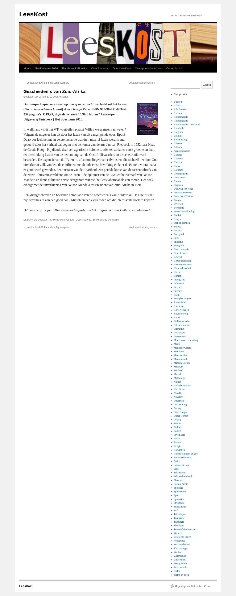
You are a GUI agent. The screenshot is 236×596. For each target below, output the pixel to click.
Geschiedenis (83, 219)
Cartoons (178, 158)
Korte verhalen (181, 309)
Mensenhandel (181, 359)
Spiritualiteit (180, 491)
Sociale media (181, 483)
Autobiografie (181, 116)
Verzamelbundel (182, 544)
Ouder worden (181, 415)
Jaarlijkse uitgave (182, 298)
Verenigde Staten (182, 536)
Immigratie (179, 279)
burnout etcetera (182, 150)
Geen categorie (181, 249)
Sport (176, 495)
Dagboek (178, 185)
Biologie (178, 135)
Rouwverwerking (182, 457)
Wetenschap (180, 555)
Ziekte (177, 571)
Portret (177, 430)
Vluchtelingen (181, 548)
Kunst (177, 317)
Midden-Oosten (182, 362)
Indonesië (179, 283)
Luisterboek (180, 336)
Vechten (178, 533)
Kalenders (179, 306)
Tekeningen (180, 514)
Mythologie (180, 378)
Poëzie (177, 423)
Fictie (176, 238)
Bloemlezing (180, 139)
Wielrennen (180, 559)
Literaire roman (182, 325)
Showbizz (179, 480)
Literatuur (179, 328)
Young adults (180, 563)
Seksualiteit (180, 472)
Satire (177, 461)
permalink (113, 219)
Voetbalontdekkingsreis (143, 82)
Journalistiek (180, 302)
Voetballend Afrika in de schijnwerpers (46, 82)
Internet (178, 287)
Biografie (178, 132)
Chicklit (178, 162)
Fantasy (178, 230)
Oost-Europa (180, 412)
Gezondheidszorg (182, 260)
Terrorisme (179, 518)
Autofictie (179, 128)
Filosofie (178, 241)
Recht (177, 438)
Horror (177, 272)
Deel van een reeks (183, 188)
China (177, 166)
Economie (179, 207)
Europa (177, 226)
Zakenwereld (180, 567)
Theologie (179, 521)
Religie (177, 446)
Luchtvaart (179, 332)
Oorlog (177, 408)
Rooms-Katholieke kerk (186, 453)
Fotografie (179, 245)
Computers (179, 177)
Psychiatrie (179, 434)
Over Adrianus (99, 68)
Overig (177, 419)
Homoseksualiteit (182, 268)
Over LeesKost (122, 68)
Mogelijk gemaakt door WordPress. (192, 586)
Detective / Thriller (183, 196)
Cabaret (178, 154)
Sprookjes (179, 499)
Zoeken (207, 84)
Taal (176, 510)
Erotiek (177, 215)
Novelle (178, 393)
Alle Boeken (58, 219)
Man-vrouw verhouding (186, 340)
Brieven (178, 143)
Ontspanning (180, 404)
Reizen (177, 442)
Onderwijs (179, 400)
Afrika (177, 105)
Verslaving (179, 540)
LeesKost (33, 14)
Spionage (178, 487)
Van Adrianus (174, 68)
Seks (176, 468)
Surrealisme (180, 506)
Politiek (178, 427)
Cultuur (70, 219)
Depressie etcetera (183, 192)
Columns (178, 169)
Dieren (177, 200)
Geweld (178, 256)
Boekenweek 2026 (46, 68)
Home (27, 68)
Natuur (177, 381)
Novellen (178, 396)
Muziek (178, 374)
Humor (177, 275)
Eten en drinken (182, 222)
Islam (176, 294)
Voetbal (177, 552)
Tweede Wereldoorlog (185, 529)
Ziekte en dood (181, 574)
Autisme (178, 113)
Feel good (179, 234)
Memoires (179, 351)
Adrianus (63, 96)
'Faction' (178, 101)
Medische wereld (182, 347)
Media (177, 343)
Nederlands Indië (182, 385)
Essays (177, 219)
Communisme (181, 173)
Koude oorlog (181, 313)
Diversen (178, 203)
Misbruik (178, 366)
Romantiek (179, 449)
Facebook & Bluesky (74, 68)
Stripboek (179, 502)
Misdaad (178, 370)
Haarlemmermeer (182, 264)
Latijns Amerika (182, 321)
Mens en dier (180, 355)
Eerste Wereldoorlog (184, 211)
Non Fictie (179, 389)
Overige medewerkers (148, 68)
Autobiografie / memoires (187, 124)
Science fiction (181, 465)
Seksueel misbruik (183, 476)
